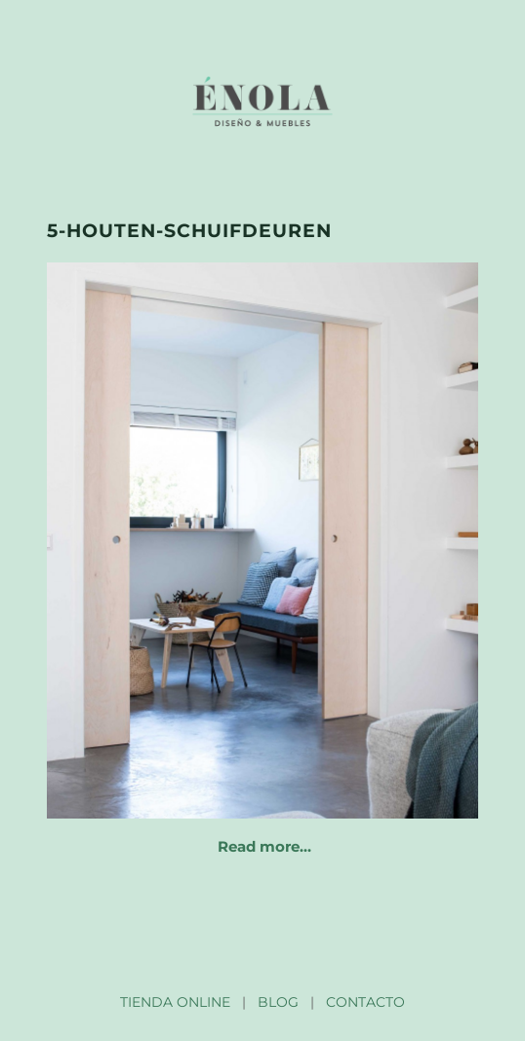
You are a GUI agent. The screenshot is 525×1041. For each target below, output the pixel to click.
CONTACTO (365, 1002)
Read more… (264, 846)
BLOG (278, 1002)
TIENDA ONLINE (175, 1002)
